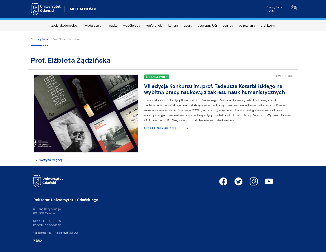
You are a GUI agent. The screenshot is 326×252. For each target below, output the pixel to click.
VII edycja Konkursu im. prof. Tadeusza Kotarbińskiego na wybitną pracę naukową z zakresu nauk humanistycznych (214, 89)
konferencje (154, 26)
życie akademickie (64, 26)
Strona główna (39, 39)
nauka (113, 26)
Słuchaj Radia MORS (281, 8)
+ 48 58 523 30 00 (65, 233)
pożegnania (247, 26)
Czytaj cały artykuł (160, 128)
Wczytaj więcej (50, 160)
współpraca (131, 26)
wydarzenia (93, 26)
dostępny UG (207, 26)
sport (188, 26)
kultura (173, 26)
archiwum (268, 26)
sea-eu (228, 26)
